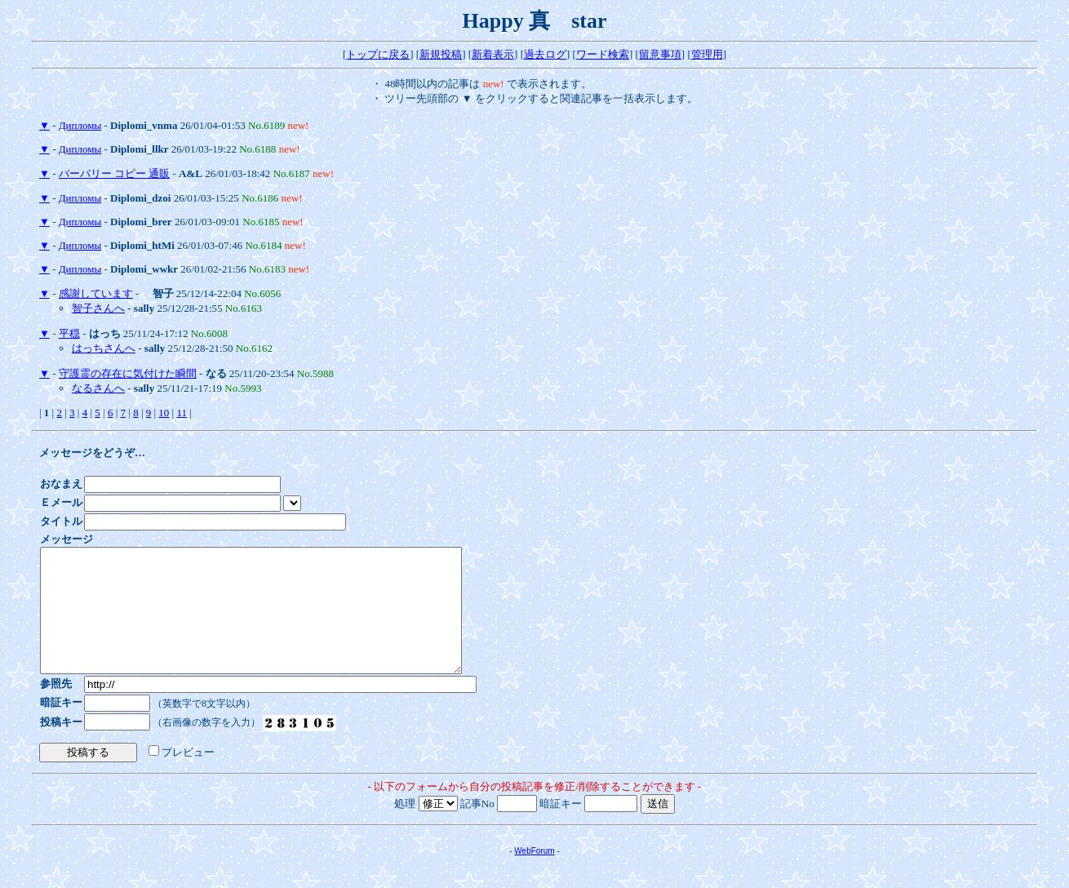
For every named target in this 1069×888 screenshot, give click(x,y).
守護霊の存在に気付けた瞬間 (128, 373)
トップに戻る (378, 54)
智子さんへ (98, 308)
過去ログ (545, 54)
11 (181, 412)
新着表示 (493, 54)
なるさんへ (98, 388)
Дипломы (80, 125)
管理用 (707, 54)
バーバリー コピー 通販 (115, 173)
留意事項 (660, 54)
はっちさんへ (103, 348)
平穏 (69, 333)
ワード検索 (602, 54)
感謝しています (96, 293)
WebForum (534, 875)
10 (163, 412)
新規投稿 (440, 54)
